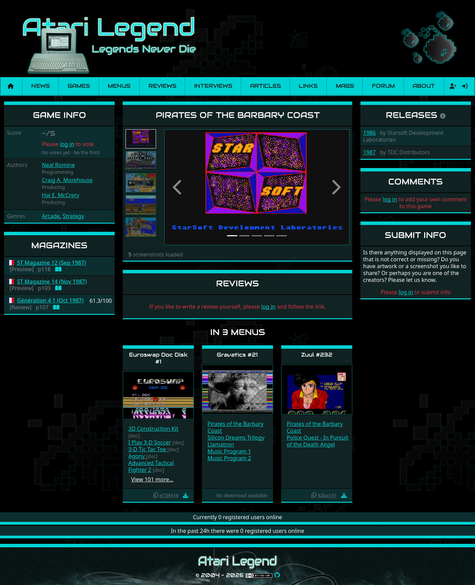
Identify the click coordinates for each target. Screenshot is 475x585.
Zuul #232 (316, 354)
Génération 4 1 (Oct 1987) (50, 300)
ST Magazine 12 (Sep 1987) (51, 263)
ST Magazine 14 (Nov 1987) (52, 281)
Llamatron (220, 444)
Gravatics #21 (237, 354)
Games (79, 85)
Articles (265, 85)
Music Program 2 (229, 458)
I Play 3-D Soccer (149, 442)
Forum (383, 85)
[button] (178, 187)
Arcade (51, 216)
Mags (345, 85)
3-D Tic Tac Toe (147, 449)
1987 (369, 152)
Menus (119, 85)
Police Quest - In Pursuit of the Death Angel (317, 441)
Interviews (213, 85)
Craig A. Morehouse (67, 180)
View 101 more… (152, 479)
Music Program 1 (229, 451)
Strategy (73, 216)
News (40, 85)
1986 (369, 132)
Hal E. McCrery (60, 195)
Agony (137, 456)
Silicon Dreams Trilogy (235, 437)
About (424, 85)
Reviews (162, 85)
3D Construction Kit (153, 428)
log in (67, 144)
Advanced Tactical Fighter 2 (151, 466)
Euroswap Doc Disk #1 (158, 358)
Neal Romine (58, 165)
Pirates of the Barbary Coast (235, 427)
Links (308, 85)
